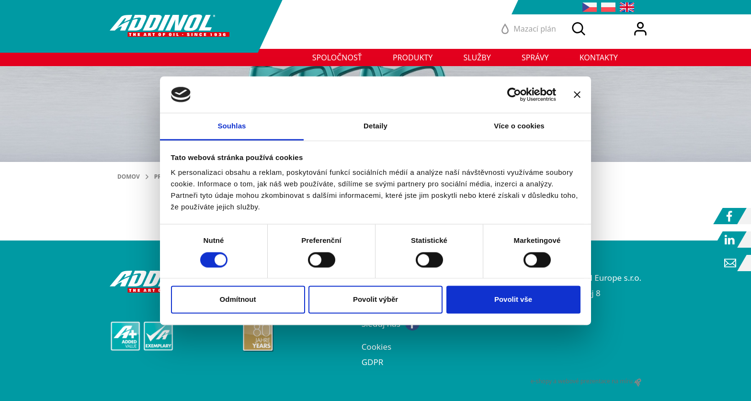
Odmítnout (238, 300)
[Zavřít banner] (577, 94)
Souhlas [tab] (231, 126)
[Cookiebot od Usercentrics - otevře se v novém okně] (514, 94)
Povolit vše (513, 300)
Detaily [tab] (375, 126)
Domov (128, 176)
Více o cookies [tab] (519, 126)
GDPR (373, 361)
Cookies (377, 346)
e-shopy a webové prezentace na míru (586, 381)
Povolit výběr (375, 300)
